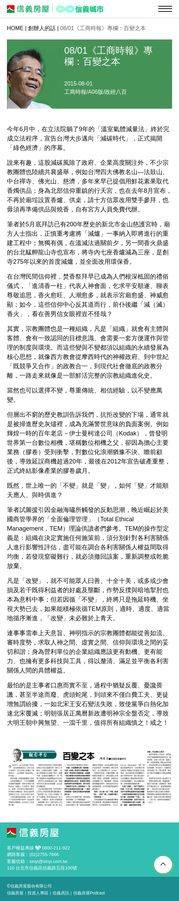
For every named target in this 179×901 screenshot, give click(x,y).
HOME (15, 28)
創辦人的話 (42, 28)
